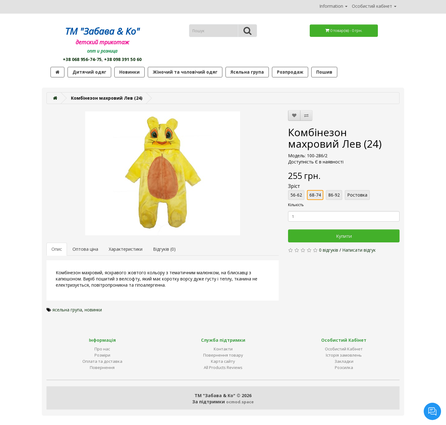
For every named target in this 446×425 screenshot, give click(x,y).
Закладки (343, 361)
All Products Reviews (223, 367)
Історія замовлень (344, 355)
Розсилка (344, 367)
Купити (344, 236)
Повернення (102, 367)
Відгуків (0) (164, 249)
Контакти (223, 349)
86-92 (334, 195)
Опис (56, 249)
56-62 (296, 195)
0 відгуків (328, 250)
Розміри (102, 355)
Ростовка (357, 195)
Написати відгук (359, 250)
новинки (93, 310)
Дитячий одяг (89, 72)
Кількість (296, 204)
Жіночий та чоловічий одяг (185, 72)
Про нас (102, 349)
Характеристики (125, 249)
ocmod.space (240, 402)
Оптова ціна (85, 249)
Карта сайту (223, 361)
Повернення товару (223, 355)
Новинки (129, 72)
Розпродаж (290, 72)
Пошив (324, 72)
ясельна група (67, 310)
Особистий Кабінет (344, 349)
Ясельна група (247, 72)
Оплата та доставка (102, 361)
